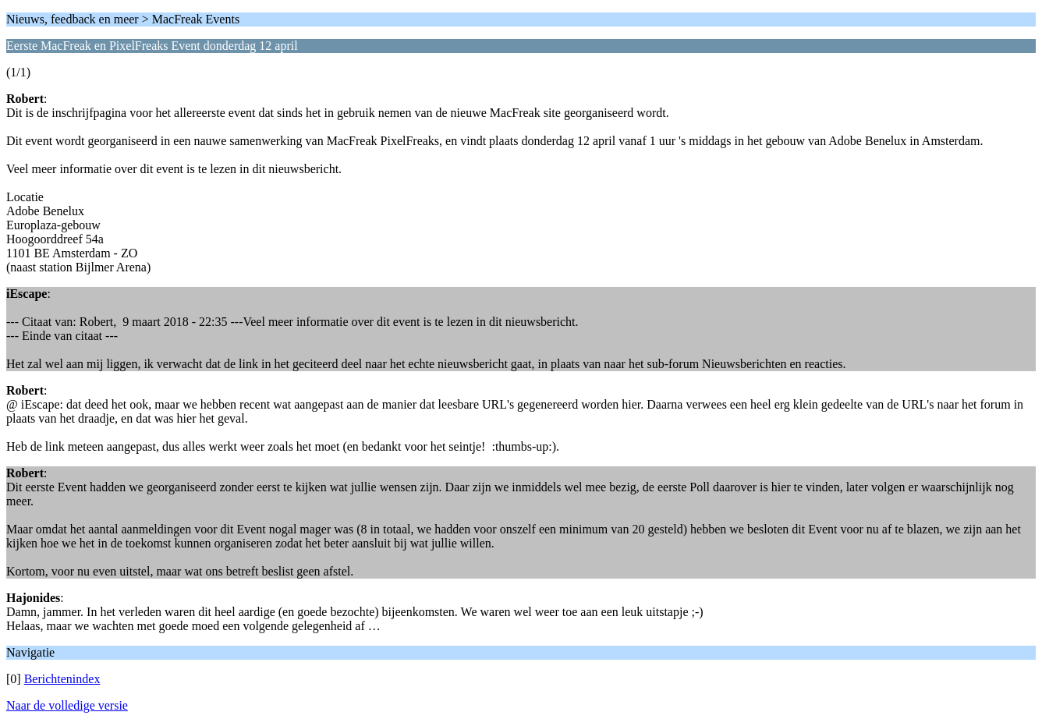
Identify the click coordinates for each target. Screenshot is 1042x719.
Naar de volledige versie (67, 705)
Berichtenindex (62, 678)
